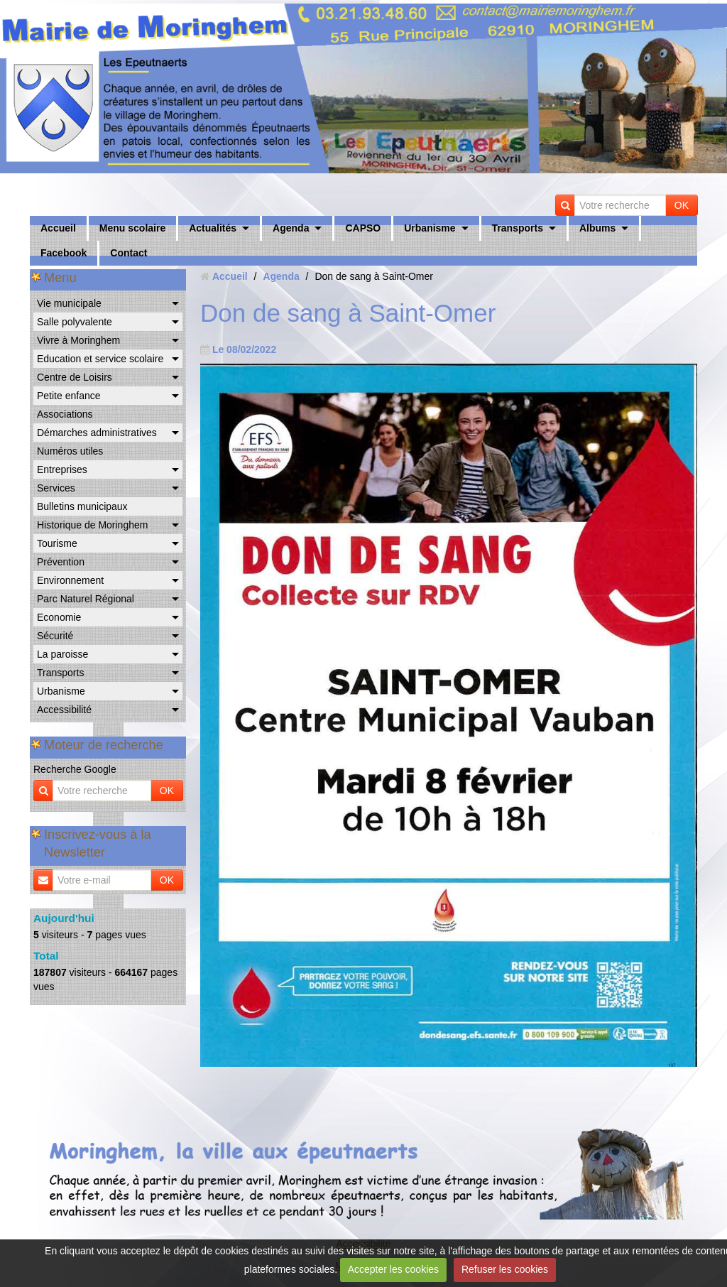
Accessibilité (64, 709)
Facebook (63, 253)
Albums (597, 228)
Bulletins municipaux (82, 506)
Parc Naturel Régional (85, 598)
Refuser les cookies (504, 1269)
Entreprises (62, 469)
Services (56, 488)
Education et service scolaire (100, 358)
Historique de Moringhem (92, 525)
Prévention (60, 562)
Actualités (212, 228)
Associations (65, 414)
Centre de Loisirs (74, 377)
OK (681, 205)
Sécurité (55, 635)
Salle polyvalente (74, 321)
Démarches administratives (97, 432)
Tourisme (57, 543)
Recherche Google (74, 769)
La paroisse (62, 654)
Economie (59, 617)
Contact (128, 253)
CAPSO (363, 228)
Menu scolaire (132, 228)
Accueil (58, 228)
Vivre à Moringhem (78, 340)
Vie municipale (69, 303)
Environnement (70, 580)
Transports (517, 228)
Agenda (291, 228)
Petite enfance (69, 395)
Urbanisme (429, 228)
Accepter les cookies (393, 1269)
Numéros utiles (70, 451)
